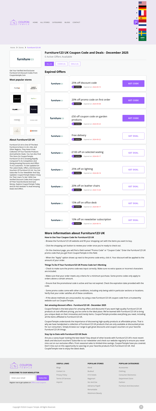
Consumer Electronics (127, 375)
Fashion (122, 382)
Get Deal (133, 136)
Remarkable (92, 389)
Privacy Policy (61, 375)
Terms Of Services (63, 378)
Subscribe (43, 378)
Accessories (123, 367)
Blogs (67, 22)
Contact (76, 22)
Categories (57, 22)
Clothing (122, 371)
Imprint (59, 382)
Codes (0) (61, 64)
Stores (21, 47)
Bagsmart (91, 378)
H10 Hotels (92, 375)
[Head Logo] (19, 22)
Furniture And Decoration (129, 386)
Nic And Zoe (92, 382)
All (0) (49, 64)
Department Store (126, 378)
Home (35, 22)
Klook (90, 367)
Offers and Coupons (38, 382)
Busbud (91, 371)
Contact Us (60, 371)
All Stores (45, 22)
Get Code (133, 83)
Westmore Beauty (95, 393)
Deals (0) (74, 64)
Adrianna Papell (94, 386)
